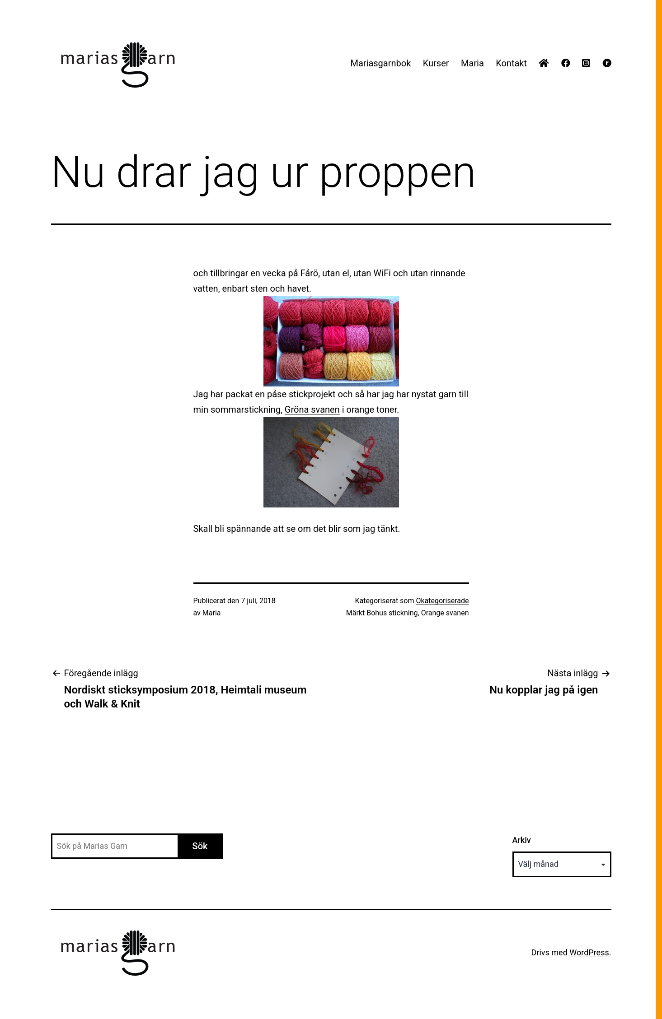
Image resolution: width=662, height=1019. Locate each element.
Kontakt (511, 63)
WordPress (589, 952)
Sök (200, 846)
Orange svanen (445, 613)
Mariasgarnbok (380, 63)
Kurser (436, 63)
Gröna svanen (312, 409)
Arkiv (521, 840)
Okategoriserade (442, 600)
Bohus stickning (392, 613)
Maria (472, 63)
